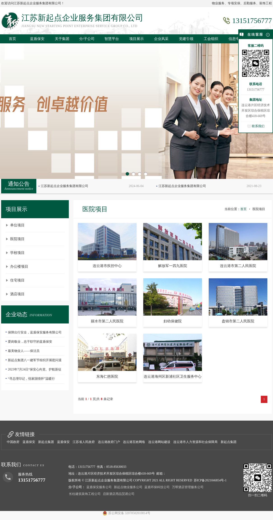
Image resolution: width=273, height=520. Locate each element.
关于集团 (62, 39)
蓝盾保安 (37, 39)
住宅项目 (17, 280)
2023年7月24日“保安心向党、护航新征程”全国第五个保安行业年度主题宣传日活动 (35, 371)
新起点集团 (46, 442)
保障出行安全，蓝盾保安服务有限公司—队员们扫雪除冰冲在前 (34, 334)
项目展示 (136, 39)
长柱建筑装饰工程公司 (85, 494)
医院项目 (17, 239)
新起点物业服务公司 (128, 487)
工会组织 (211, 39)
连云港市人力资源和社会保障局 (195, 442)
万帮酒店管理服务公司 (188, 487)
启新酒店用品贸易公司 (118, 494)
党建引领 (186, 39)
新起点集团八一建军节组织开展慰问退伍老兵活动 (34, 361)
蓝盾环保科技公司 (157, 487)
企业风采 (161, 39)
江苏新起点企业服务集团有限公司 (64, 186)
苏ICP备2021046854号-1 (210, 480)
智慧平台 (111, 39)
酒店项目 (17, 294)
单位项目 (17, 225)
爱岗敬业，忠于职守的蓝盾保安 (30, 341)
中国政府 (13, 442)
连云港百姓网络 (134, 442)
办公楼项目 (19, 266)
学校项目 (17, 253)
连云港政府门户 (109, 442)
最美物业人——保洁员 (23, 351)
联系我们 (258, 126)
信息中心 (236, 39)
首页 (12, 39)
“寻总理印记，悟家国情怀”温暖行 (31, 378)
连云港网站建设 (159, 442)
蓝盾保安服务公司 (99, 487)
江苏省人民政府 (84, 442)
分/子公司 (87, 39)
